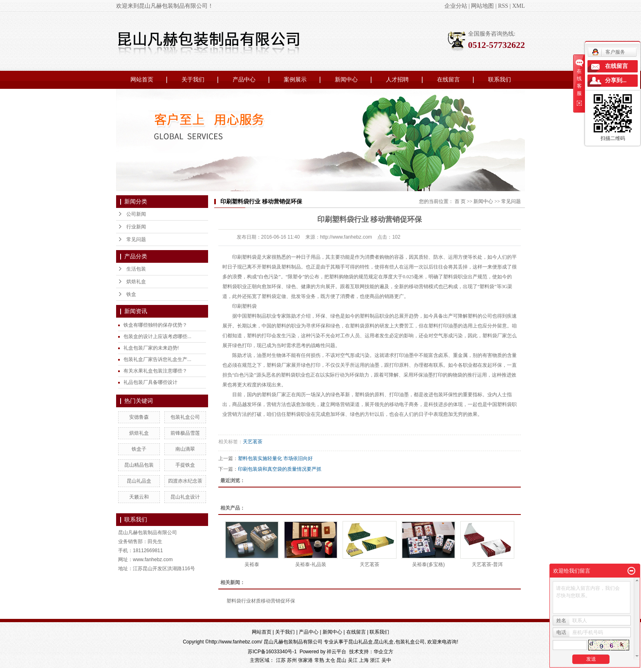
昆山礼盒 (384, 642)
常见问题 (136, 239)
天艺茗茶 (252, 442)
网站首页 (141, 80)
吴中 (386, 660)
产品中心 (244, 80)
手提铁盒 (185, 465)
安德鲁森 (139, 417)
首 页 (460, 201)
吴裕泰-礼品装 (310, 564)
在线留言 (448, 80)
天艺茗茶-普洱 (487, 564)
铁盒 (131, 294)
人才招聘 (397, 80)
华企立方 (383, 651)
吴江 (353, 660)
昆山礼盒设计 (185, 497)
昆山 (341, 660)
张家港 (305, 660)
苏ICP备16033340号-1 (272, 651)
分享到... (616, 80)
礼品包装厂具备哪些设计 (150, 382)
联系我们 (499, 80)
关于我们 (193, 80)
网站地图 (482, 6)
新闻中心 (346, 80)
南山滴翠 (185, 449)
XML (518, 6)
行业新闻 (136, 227)
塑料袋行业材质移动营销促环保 (260, 601)
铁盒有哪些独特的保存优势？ (155, 325)
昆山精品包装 (139, 465)
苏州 (292, 660)
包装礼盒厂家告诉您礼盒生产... (157, 359)
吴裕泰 (251, 564)
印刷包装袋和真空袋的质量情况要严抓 (279, 469)
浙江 (375, 660)
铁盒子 (139, 449)
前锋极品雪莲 (185, 433)
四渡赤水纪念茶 (185, 481)
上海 (364, 660)
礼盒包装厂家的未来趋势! (151, 348)
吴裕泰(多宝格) (428, 564)
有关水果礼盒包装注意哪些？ (155, 371)
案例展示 (295, 80)
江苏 (281, 660)
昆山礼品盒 (139, 481)
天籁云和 (139, 497)
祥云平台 (336, 651)
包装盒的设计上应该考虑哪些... (157, 336)
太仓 (330, 660)
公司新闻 (136, 214)
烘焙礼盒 (136, 281)
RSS (503, 6)
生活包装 (136, 269)
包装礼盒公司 (185, 417)
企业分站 (455, 6)
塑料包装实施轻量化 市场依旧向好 (275, 458)
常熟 (319, 660)
